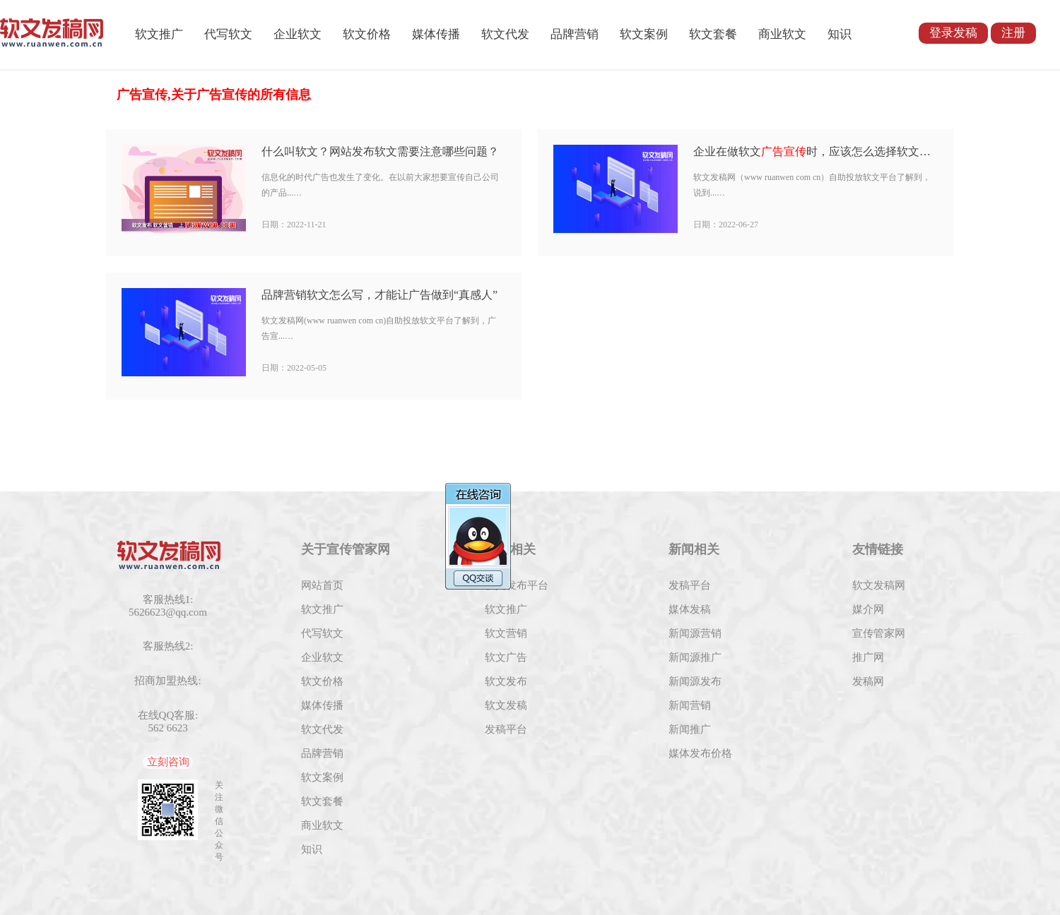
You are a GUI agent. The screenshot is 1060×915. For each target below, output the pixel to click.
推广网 (868, 657)
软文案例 (644, 34)
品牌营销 (574, 34)
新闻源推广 (695, 657)
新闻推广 (690, 729)
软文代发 (505, 34)
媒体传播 (436, 34)
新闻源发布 (695, 681)
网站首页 (322, 585)
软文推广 (159, 34)
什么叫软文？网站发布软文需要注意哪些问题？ (380, 151)
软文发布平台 (516, 585)
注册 (1013, 33)
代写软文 (228, 34)
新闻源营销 (695, 633)
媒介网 (868, 609)
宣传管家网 (878, 633)
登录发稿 (953, 33)
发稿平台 (506, 729)
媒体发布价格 (700, 753)
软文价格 (367, 34)
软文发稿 (506, 705)
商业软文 (782, 34)
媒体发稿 (690, 609)
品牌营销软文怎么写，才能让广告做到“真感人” (379, 295)
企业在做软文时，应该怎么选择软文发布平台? (814, 151)
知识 (840, 34)
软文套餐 (713, 34)
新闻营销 (690, 705)
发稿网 (868, 681)
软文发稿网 (878, 585)
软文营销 (506, 633)
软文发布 (506, 681)
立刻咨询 (168, 761)
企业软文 (297, 34)
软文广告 (506, 657)
